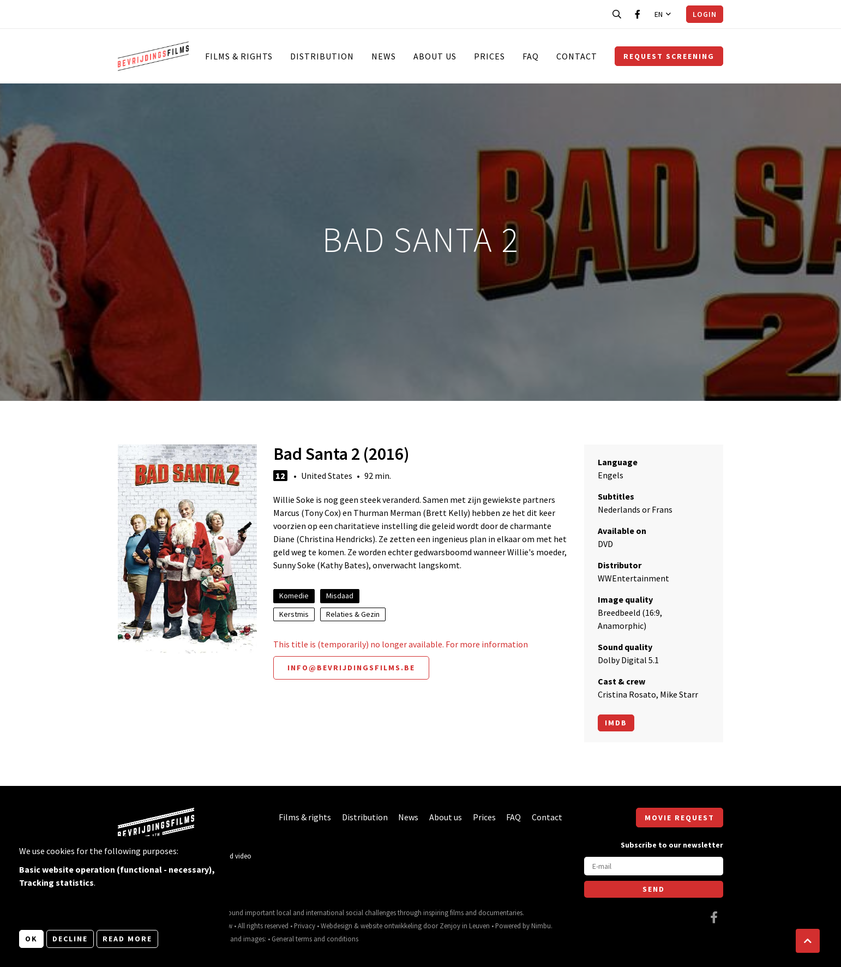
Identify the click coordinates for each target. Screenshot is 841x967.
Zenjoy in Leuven (465, 925)
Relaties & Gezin (353, 614)
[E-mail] (653, 866)
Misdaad (339, 595)
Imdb (616, 723)
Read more (127, 939)
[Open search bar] (616, 14)
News (383, 56)
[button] (808, 941)
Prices (489, 56)
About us (434, 56)
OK (31, 939)
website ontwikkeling (391, 925)
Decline (70, 939)
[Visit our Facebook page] (637, 14)
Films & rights (239, 56)
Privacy (304, 925)
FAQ (530, 56)
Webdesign (336, 925)
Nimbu (541, 925)
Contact (576, 56)
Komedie (294, 595)
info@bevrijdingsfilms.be (351, 667)
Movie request (679, 817)
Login (705, 14)
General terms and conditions (315, 938)
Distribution (322, 56)
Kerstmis (294, 614)
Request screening (668, 56)
